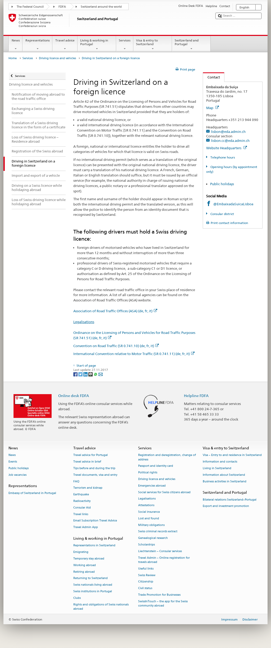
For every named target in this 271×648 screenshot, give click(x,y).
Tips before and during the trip (94, 468)
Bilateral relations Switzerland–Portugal (229, 499)
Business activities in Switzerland (224, 481)
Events (12, 462)
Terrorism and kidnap (87, 488)
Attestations (146, 505)
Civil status (145, 588)
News (15, 44)
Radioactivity (82, 501)
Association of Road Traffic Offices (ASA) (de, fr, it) (115, 311)
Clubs (77, 598)
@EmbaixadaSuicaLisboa (233, 204)
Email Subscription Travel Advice (95, 521)
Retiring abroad (84, 572)
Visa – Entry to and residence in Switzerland (232, 455)
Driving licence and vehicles (57, 58)
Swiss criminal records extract (157, 531)
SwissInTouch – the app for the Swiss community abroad (163, 603)
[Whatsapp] (95, 374)
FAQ (76, 481)
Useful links (145, 568)
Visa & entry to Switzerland (153, 44)
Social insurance (149, 512)
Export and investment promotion (226, 506)
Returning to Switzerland (90, 578)
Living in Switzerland (217, 468)
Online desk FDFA (73, 395)
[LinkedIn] (85, 374)
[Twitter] (80, 374)
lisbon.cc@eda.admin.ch (230, 140)
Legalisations (83, 322)
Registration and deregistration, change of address (167, 457)
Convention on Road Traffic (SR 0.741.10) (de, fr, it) (116, 346)
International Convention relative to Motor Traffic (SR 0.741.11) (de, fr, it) (134, 354)
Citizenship (145, 582)
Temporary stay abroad (88, 558)
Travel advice (65, 44)
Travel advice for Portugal (90, 455)
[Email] (100, 374)
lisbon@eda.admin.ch (228, 131)
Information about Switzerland (224, 475)
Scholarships (146, 544)
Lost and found (148, 518)
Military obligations (151, 525)
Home (12, 58)
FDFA (62, 6)
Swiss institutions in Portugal (92, 591)
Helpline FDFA (196, 395)
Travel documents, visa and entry (95, 475)
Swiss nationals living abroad (92, 585)
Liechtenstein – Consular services (160, 551)
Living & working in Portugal (97, 44)
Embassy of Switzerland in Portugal (32, 493)
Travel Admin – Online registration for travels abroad (164, 560)
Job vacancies (17, 475)
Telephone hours (222, 157)
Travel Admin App (85, 527)
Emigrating (80, 552)
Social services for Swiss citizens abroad (164, 492)
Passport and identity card (155, 466)
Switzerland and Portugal (191, 44)
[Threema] (90, 374)
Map (212, 108)
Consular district (222, 214)
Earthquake (81, 494)
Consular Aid (82, 507)
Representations (37, 44)
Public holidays (222, 184)
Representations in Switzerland (94, 545)
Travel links (80, 514)
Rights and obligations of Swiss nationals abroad (101, 606)
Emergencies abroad (152, 485)
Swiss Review (146, 575)
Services (124, 44)
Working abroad (84, 565)
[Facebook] (75, 374)
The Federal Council (30, 6)
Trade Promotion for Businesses (159, 594)
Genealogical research (153, 538)
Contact (211, 77)
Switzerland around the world (101, 6)
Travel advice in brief (87, 462)
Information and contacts (220, 462)
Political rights (147, 472)
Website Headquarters (226, 148)
